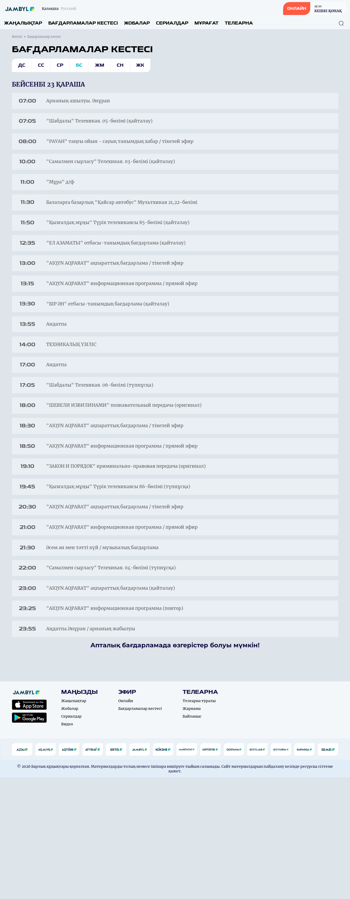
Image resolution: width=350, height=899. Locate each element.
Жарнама (192, 830)
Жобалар (137, 23)
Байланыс (192, 837)
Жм (99, 65)
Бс (79, 65)
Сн (120, 65)
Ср (60, 65)
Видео (67, 845)
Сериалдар (172, 23)
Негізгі (17, 37)
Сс (41, 65)
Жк (140, 65)
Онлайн (125, 822)
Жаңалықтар (23, 23)
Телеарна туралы (199, 822)
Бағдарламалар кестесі (83, 23)
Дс (21, 65)
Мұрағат (207, 23)
